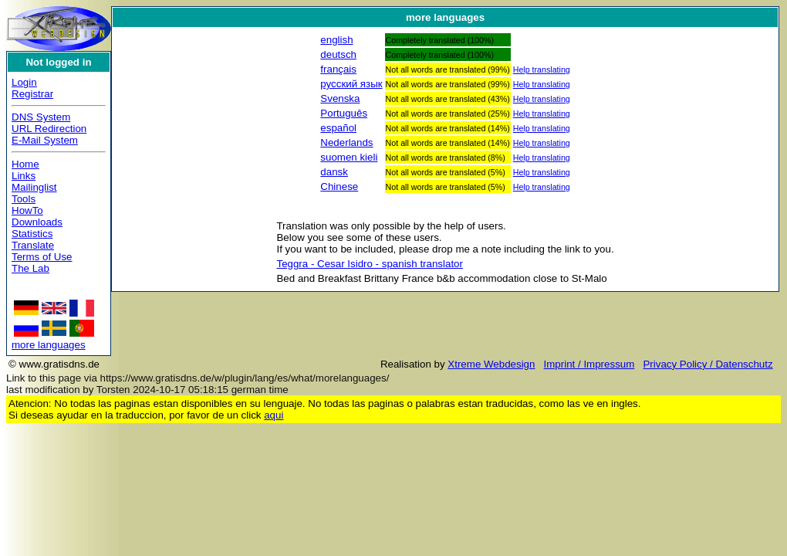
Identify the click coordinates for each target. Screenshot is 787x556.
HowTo (27, 210)
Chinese (339, 186)
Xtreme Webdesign (491, 364)
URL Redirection (49, 128)
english (336, 40)
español (338, 128)
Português (343, 113)
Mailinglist (34, 187)
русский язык (351, 84)
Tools (23, 199)
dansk (334, 172)
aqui (273, 415)
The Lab (30, 268)
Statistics (32, 233)
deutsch (338, 54)
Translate (33, 245)
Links (23, 175)
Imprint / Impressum (589, 364)
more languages (49, 345)
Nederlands (346, 142)
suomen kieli (348, 157)
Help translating (541, 69)
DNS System (41, 117)
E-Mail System (45, 140)
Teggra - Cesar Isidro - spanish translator (369, 264)
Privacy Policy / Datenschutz (707, 364)
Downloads (37, 222)
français (338, 69)
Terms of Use (42, 257)
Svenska (340, 98)
